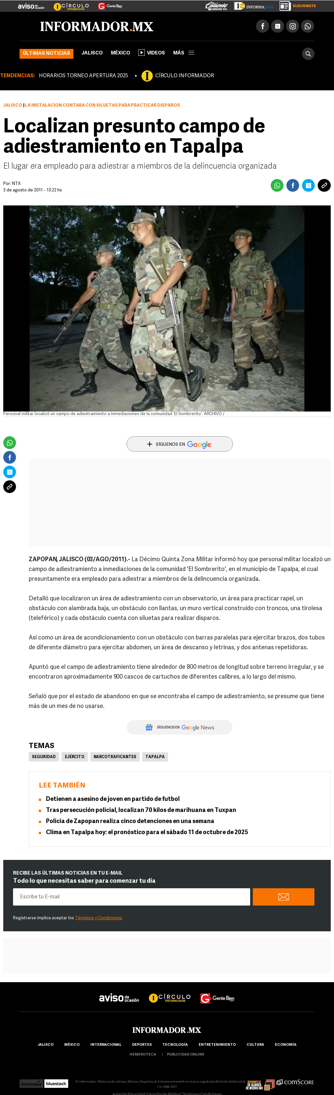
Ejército (74, 757)
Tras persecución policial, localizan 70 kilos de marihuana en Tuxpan (141, 810)
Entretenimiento (217, 1045)
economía (285, 1045)
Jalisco (92, 53)
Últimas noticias (46, 53)
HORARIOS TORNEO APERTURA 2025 (83, 76)
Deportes (142, 1045)
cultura (255, 1045)
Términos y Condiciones (98, 918)
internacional (105, 1045)
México (120, 53)
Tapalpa (155, 757)
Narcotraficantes (115, 757)
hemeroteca (142, 1055)
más (183, 53)
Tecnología (175, 1045)
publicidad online (186, 1055)
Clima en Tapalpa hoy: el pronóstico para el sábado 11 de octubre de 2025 (147, 833)
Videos (151, 52)
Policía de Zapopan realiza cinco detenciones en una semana (130, 821)
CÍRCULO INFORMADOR (184, 76)
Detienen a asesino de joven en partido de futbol (113, 799)
